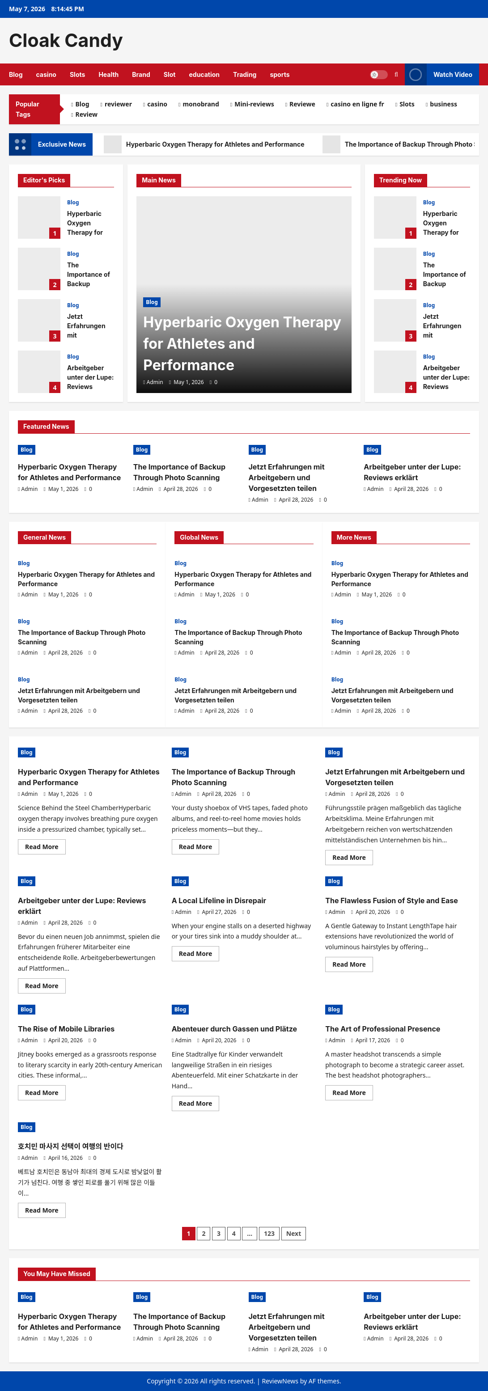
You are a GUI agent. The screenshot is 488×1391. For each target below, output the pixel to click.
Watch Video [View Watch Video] (438, 74)
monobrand (200, 104)
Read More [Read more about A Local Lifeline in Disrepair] (199, 955)
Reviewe (302, 104)
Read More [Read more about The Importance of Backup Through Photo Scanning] (199, 848)
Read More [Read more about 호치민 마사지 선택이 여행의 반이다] (45, 1211)
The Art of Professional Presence (382, 1028)
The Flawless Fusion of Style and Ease (391, 900)
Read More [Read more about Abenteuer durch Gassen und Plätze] (199, 1105)
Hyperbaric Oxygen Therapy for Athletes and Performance (204, 144)
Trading (244, 74)
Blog (16, 74)
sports (279, 74)
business (443, 104)
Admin (155, 382)
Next (293, 1233)
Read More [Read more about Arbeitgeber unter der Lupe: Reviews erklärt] (45, 987)
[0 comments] (213, 382)
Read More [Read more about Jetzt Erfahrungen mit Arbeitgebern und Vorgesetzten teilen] (352, 859)
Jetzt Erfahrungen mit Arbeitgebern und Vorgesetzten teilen (39, 320)
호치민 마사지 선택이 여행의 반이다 (70, 1146)
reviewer (118, 104)
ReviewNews (280, 1381)
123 (269, 1233)
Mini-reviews (254, 104)
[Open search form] (396, 74)
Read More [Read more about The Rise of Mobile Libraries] (45, 1094)
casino (46, 74)
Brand (141, 74)
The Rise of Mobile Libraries (66, 1028)
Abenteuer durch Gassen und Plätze (234, 1028)
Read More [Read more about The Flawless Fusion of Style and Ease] (352, 966)
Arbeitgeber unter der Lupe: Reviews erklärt (39, 372)
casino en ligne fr (357, 104)
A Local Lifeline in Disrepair (219, 900)
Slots (77, 74)
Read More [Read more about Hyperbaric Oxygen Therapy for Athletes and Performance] (45, 848)
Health (108, 74)
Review (87, 114)
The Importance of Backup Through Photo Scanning (39, 269)
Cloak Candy (66, 40)
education (204, 74)
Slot (170, 74)
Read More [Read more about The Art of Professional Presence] (352, 1094)
